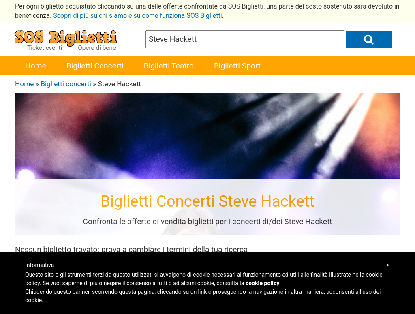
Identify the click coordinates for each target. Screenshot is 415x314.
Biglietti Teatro (169, 65)
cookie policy (263, 283)
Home (35, 65)
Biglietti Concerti (95, 65)
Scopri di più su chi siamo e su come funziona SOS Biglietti (137, 15)
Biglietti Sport (237, 65)
